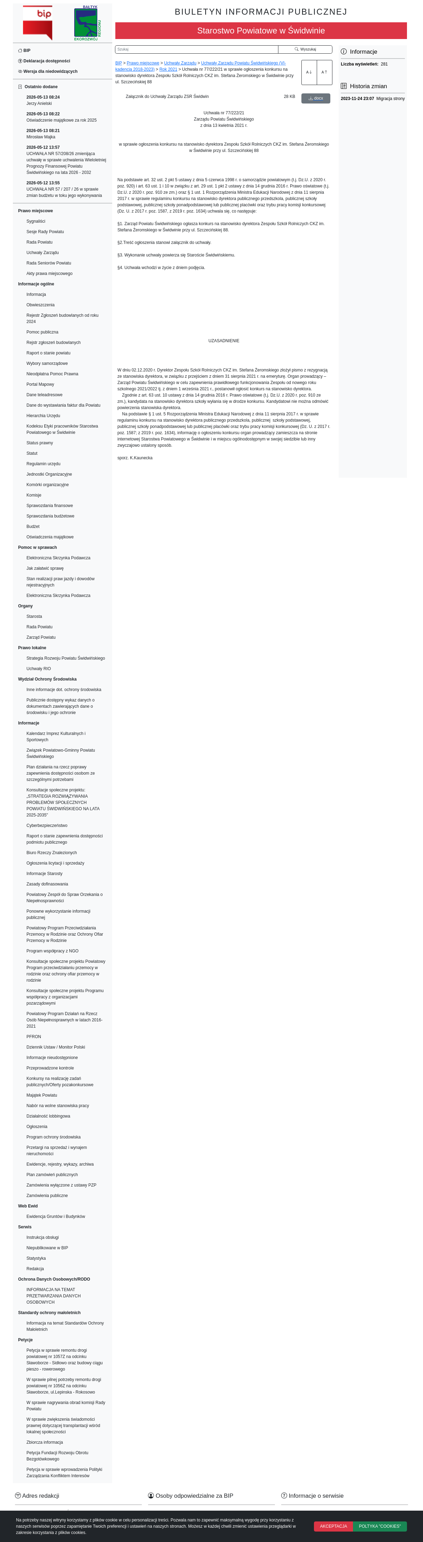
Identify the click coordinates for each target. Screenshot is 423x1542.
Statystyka (36, 1258)
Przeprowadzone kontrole (50, 1068)
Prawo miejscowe (143, 63)
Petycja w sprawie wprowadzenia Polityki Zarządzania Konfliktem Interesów (64, 1472)
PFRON (33, 1036)
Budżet (32, 526)
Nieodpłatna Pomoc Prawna (52, 373)
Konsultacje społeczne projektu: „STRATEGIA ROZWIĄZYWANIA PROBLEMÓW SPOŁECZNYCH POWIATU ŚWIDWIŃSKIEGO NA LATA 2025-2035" (62, 803)
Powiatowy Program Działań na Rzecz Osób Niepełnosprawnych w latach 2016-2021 (64, 1020)
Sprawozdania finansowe (49, 505)
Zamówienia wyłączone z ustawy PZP (61, 1185)
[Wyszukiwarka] (196, 49)
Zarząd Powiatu (40, 637)
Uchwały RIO (38, 668)
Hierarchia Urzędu (43, 415)
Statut (31, 453)
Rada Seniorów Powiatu (48, 263)
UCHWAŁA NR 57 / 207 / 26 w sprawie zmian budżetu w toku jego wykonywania (64, 189)
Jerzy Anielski (43, 100)
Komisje (33, 495)
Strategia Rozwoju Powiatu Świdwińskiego (65, 658)
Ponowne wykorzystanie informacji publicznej (58, 914)
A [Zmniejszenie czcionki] (325, 72)
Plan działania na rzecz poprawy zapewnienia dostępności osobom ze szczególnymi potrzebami (60, 773)
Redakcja (35, 1268)
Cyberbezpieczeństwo (46, 825)
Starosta (34, 616)
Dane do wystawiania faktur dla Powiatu (63, 405)
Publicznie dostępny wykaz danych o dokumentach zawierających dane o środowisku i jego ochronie (60, 706)
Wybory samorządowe (47, 363)
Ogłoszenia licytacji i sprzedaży (55, 863)
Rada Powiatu (39, 242)
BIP (24, 50)
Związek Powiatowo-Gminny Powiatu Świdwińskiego (60, 753)
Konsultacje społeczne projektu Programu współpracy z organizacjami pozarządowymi (64, 997)
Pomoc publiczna (42, 332)
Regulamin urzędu (43, 463)
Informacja (36, 294)
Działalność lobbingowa (48, 1116)
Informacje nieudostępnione (52, 1057)
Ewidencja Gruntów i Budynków (55, 1216)
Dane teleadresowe (44, 394)
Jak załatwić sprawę (45, 568)
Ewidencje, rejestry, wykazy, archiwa (60, 1164)
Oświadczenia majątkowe (50, 537)
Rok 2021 (168, 69)
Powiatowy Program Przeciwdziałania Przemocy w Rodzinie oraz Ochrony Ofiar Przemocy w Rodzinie (64, 934)
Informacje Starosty (44, 873)
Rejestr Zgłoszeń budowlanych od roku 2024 (62, 318)
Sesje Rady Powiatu (45, 231)
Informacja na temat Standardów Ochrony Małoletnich (65, 1326)
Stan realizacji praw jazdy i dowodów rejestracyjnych (60, 582)
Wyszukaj (305, 49)
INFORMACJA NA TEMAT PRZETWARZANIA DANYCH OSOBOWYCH (53, 1296)
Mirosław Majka (43, 133)
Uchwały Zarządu (42, 252)
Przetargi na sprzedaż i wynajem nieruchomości (56, 1150)
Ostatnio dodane (37, 86)
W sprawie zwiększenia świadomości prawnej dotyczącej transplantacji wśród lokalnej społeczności (63, 1425)
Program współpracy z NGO (52, 951)
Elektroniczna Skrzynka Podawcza (58, 557)
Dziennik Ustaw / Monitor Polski (55, 1047)
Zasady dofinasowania (47, 884)
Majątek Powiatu (41, 1095)
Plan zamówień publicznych (52, 1174)
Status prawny (39, 442)
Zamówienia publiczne (47, 1195)
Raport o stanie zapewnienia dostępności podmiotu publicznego (64, 839)
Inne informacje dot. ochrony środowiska (63, 689)
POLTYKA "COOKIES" (380, 1526)
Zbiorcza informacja (44, 1442)
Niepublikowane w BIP (47, 1247)
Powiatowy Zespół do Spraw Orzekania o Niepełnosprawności (64, 897)
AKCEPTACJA (333, 1526)
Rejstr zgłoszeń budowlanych (53, 342)
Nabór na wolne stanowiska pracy (57, 1105)
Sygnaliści (35, 221)
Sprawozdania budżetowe (50, 516)
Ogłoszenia (36, 1126)
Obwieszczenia (40, 304)
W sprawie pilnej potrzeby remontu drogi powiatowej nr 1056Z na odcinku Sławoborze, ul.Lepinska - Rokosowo (63, 1386)
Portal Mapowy (40, 384)
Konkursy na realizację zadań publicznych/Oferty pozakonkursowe (59, 1081)
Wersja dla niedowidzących (48, 71)
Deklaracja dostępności (44, 61)
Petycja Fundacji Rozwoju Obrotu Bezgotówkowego (57, 1456)
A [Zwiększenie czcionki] (309, 72)
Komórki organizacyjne (47, 484)
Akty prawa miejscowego (49, 273)
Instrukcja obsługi (42, 1237)
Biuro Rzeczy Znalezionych (51, 852)
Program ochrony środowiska (53, 1137)
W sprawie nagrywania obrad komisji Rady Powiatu (65, 1405)
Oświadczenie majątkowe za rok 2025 (61, 117)
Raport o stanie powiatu (48, 353)
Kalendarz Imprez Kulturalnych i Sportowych (55, 736)
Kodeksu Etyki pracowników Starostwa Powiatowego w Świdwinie (62, 429)
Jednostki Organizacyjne (49, 474)
